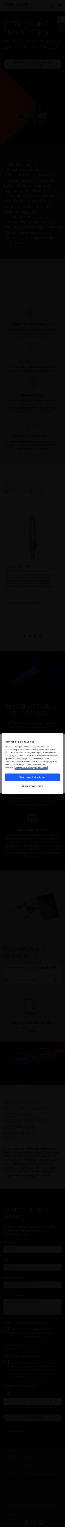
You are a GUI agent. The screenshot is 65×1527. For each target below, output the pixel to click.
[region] (32, 763)
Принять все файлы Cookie (32, 777)
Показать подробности (32, 785)
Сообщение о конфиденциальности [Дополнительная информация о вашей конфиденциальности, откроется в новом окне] (31, 767)
